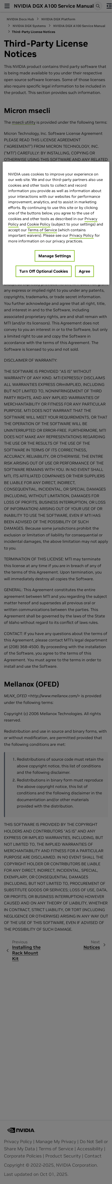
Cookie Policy (38, 224)
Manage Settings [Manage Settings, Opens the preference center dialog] (54, 256)
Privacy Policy (81, 235)
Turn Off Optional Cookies (43, 271)
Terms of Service (42, 230)
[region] (56, 223)
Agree (84, 271)
